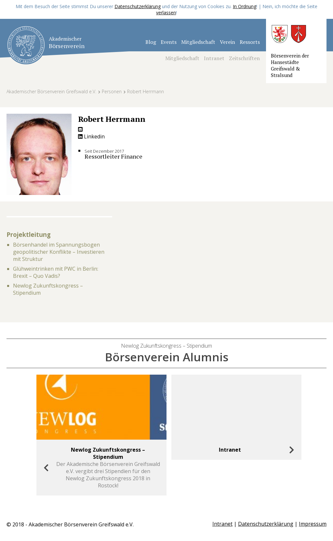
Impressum (312, 523)
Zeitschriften (244, 58)
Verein (227, 41)
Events (169, 41)
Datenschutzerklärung (137, 6)
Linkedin (91, 136)
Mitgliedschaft (198, 41)
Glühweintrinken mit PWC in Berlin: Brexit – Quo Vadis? (55, 272)
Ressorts (250, 41)
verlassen (166, 12)
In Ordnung (244, 6)
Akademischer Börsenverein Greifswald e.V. (51, 91)
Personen (112, 91)
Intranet (214, 58)
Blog (150, 41)
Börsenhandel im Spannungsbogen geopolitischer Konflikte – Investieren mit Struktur (58, 252)
